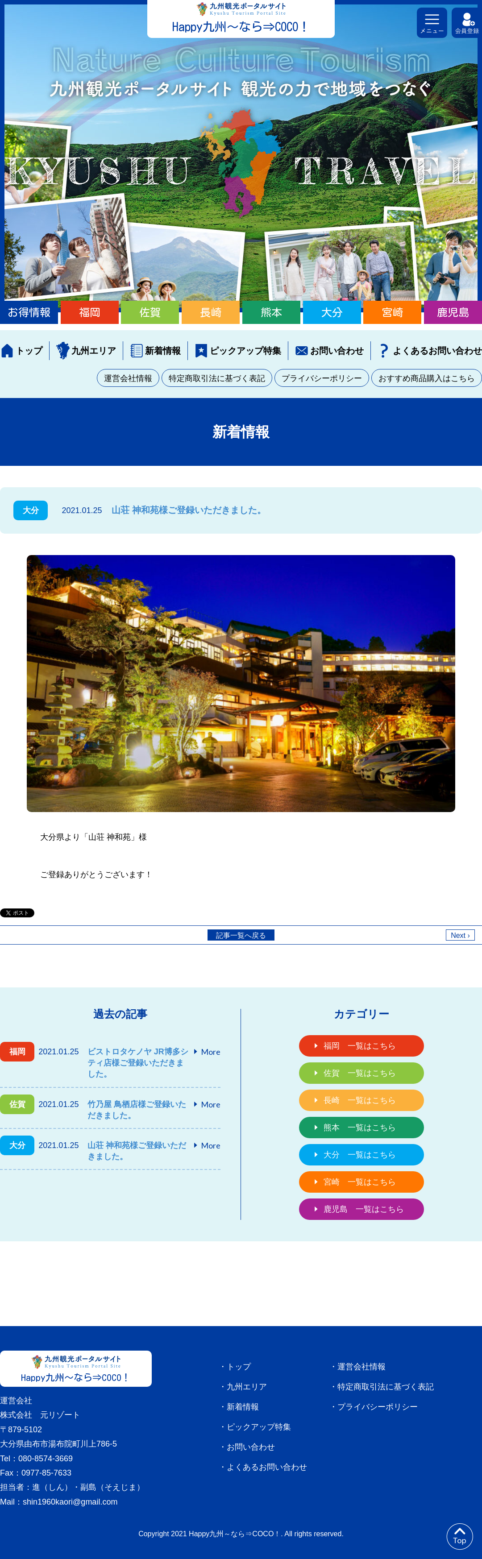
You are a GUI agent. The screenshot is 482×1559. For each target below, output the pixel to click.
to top (459, 1536)
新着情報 (163, 351)
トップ (29, 351)
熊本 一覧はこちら (360, 1127)
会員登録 (467, 23)
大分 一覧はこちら (360, 1154)
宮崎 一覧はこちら (360, 1182)
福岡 (89, 312)
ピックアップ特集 (245, 351)
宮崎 (392, 312)
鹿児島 (453, 312)
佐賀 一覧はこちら (360, 1073)
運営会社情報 (128, 378)
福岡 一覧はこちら (360, 1045)
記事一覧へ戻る (241, 935)
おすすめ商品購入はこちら (426, 378)
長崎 (210, 312)
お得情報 (29, 312)
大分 (332, 312)
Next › (460, 935)
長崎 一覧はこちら (360, 1100)
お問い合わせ (337, 351)
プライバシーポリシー (322, 378)
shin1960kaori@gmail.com (70, 1501)
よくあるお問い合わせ (437, 351)
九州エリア (93, 351)
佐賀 (150, 312)
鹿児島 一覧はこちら (364, 1209)
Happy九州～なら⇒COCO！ (241, 27)
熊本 (271, 312)
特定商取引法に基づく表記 (217, 378)
